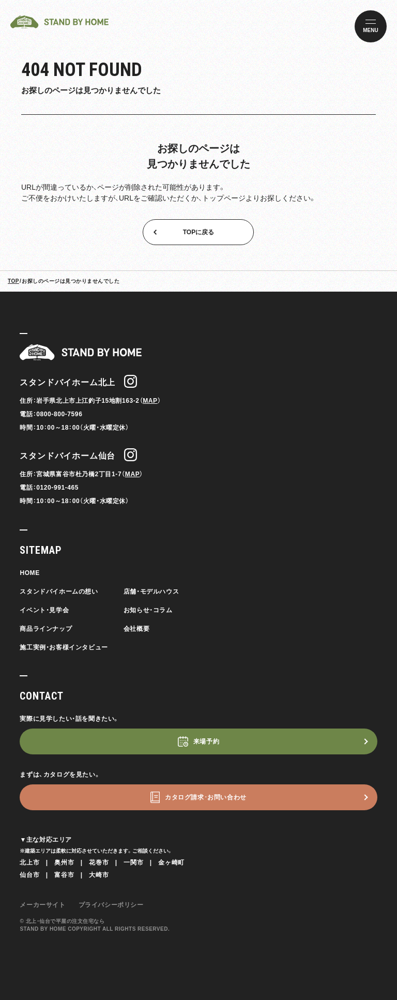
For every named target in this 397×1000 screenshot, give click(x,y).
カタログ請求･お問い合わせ (206, 797)
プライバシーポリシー (111, 904)
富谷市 (64, 874)
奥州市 (64, 862)
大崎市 (99, 874)
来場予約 (206, 741)
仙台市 (29, 874)
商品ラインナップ (46, 628)
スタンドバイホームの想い (59, 591)
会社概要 (136, 628)
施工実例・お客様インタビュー (64, 647)
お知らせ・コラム (148, 610)
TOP (13, 281)
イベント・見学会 (44, 610)
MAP (150, 400)
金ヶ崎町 (171, 862)
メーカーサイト (42, 904)
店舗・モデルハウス (151, 591)
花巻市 (99, 862)
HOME (29, 573)
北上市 (29, 862)
